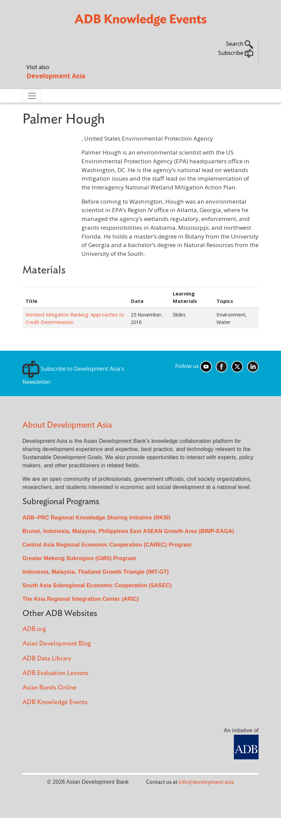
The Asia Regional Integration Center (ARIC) (80, 599)
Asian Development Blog (56, 643)
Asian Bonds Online (49, 687)
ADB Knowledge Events (55, 702)
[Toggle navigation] (31, 96)
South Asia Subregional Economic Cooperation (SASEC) (97, 585)
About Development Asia (67, 425)
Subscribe (235, 53)
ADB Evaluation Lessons (55, 673)
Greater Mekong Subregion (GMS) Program (79, 558)
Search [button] (239, 43)
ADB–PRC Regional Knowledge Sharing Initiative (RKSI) (96, 517)
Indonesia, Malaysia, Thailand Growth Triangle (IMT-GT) (95, 572)
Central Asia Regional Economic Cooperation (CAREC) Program (106, 545)
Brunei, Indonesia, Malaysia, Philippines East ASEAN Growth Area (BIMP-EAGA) (128, 531)
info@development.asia (206, 782)
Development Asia (55, 75)
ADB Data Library (46, 658)
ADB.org (34, 629)
